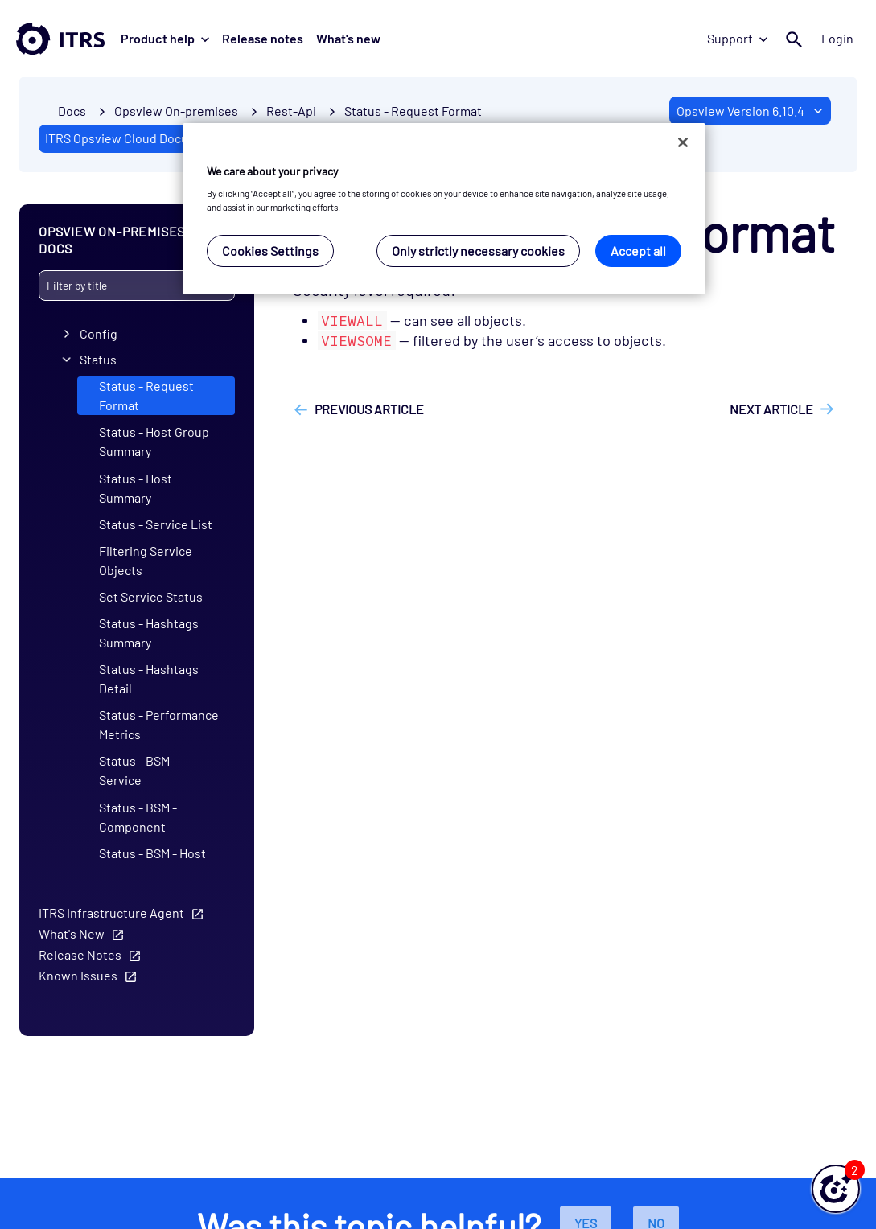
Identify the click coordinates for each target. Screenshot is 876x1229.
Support (737, 38)
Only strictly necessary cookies (478, 250)
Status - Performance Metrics (159, 724)
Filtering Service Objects (145, 559)
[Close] (683, 142)
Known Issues (78, 974)
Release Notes (80, 953)
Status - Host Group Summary (154, 441)
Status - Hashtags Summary (149, 632)
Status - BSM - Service (138, 770)
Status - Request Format (413, 110)
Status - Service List (155, 523)
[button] (836, 1189)
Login (837, 38)
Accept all (638, 250)
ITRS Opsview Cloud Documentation (146, 138)
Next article (771, 409)
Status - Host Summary (135, 487)
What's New (72, 932)
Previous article (369, 409)
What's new (348, 38)
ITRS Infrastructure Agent (111, 911)
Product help (165, 38)
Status (98, 359)
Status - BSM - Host (152, 852)
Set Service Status (151, 596)
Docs (72, 110)
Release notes (262, 38)
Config (98, 333)
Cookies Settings (270, 250)
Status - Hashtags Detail (149, 678)
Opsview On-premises (176, 110)
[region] (444, 208)
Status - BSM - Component (138, 816)
